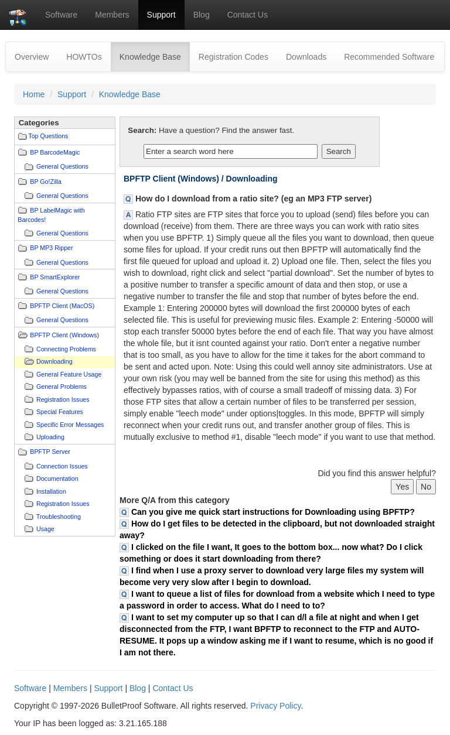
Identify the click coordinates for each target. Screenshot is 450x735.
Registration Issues (63, 399)
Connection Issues (62, 466)
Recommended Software (389, 56)
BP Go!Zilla (46, 181)
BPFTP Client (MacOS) (62, 305)
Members (112, 14)
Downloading (54, 361)
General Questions (62, 166)
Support (161, 14)
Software (61, 14)
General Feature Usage (68, 374)
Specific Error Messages (70, 424)
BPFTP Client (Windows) (64, 335)
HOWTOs (83, 56)
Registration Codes (233, 56)
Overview (32, 56)
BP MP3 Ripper (51, 247)
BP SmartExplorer (55, 277)
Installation (51, 491)
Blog (201, 14)
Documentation (57, 478)
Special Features (59, 411)
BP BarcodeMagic (55, 152)
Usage (45, 528)
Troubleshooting (58, 516)
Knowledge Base (155, 55)
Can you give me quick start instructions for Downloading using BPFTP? (273, 512)
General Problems (61, 386)
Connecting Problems (66, 349)
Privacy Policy (275, 705)
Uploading (50, 436)
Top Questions (48, 135)
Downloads (306, 56)
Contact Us (247, 14)
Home (34, 94)
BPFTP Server (50, 451)
